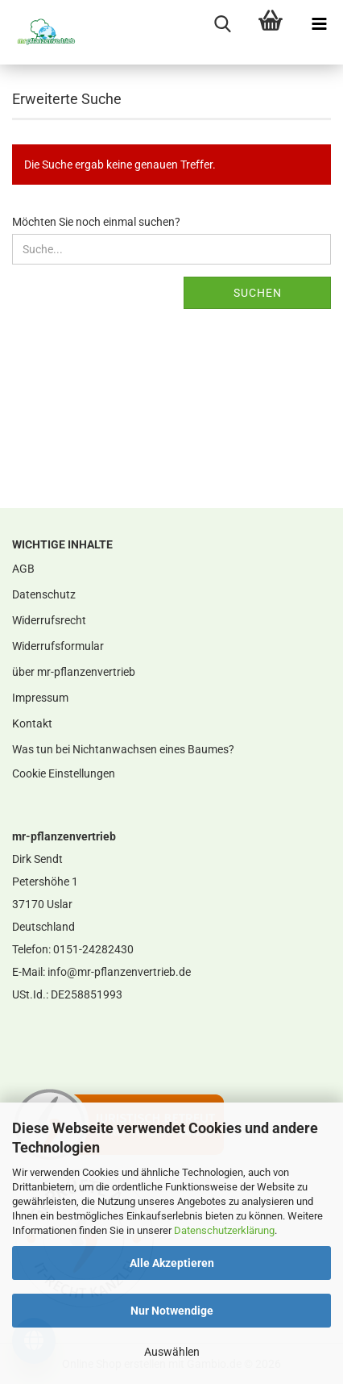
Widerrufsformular (58, 646)
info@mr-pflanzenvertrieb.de (119, 971)
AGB (23, 568)
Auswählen (172, 1351)
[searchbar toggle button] (222, 24)
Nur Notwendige (171, 1310)
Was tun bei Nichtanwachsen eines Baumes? (123, 749)
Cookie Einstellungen (63, 773)
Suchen (257, 292)
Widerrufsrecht (49, 620)
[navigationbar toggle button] (319, 24)
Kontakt (32, 723)
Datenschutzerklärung (224, 1230)
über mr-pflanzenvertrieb (73, 671)
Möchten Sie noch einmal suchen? (96, 221)
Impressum (40, 697)
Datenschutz (44, 594)
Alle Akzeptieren (172, 1263)
